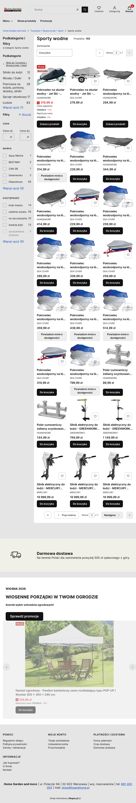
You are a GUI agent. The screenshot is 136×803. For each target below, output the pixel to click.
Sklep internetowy (64, 798)
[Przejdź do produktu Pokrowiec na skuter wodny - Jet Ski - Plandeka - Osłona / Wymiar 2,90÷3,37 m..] (85, 75)
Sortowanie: (43, 45)
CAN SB (13, 168)
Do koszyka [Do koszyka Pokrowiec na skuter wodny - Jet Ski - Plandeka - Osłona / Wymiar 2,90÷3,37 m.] (80, 124)
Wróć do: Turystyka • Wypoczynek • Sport (15, 64)
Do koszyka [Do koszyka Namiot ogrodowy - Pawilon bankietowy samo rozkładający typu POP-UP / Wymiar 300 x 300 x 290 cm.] (26, 709)
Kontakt (7, 769)
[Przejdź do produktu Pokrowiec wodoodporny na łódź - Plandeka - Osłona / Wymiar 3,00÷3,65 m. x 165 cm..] (118, 75)
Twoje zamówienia (58, 740)
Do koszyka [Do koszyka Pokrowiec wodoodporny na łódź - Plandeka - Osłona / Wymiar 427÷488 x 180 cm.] (113, 230)
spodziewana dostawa (16, 233)
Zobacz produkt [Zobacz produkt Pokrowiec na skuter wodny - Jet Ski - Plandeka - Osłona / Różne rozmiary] (49, 124)
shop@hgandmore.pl (75, 787)
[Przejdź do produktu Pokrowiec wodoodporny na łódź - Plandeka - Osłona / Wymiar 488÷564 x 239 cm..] (85, 248)
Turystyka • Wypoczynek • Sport (46, 30)
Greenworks (15, 175)
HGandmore (15, 181)
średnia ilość (16, 224)
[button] (85, 10)
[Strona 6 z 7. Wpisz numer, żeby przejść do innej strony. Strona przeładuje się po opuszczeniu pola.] (116, 53)
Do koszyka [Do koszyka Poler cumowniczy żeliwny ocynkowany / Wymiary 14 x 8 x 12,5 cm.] (113, 392)
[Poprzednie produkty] (66, 515)
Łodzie (16, 102)
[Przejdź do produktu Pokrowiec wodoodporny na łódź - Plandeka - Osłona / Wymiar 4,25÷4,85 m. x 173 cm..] (118, 141)
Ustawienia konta (58, 744)
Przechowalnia (56, 747)
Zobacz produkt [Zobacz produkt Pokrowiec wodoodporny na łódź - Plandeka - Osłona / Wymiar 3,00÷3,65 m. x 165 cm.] (115, 124)
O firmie (7, 766)
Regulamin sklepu (13, 740)
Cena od (8, 130)
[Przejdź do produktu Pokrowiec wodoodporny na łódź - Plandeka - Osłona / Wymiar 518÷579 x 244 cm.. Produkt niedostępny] (52, 300)
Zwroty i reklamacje (14, 747)
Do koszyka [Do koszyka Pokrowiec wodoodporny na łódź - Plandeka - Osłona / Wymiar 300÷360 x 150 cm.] (80, 178)
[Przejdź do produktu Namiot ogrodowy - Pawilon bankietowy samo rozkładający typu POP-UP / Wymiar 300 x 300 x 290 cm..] (69, 654)
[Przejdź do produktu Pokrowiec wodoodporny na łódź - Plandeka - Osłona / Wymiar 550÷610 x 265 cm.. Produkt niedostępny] (85, 300)
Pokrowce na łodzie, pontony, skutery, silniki (16, 87)
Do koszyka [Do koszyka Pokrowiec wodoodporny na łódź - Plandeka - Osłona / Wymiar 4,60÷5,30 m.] (80, 230)
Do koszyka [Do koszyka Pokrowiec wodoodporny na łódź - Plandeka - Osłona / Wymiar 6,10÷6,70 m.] (47, 392)
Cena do (25, 130)
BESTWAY (14, 162)
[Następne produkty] (112, 515)
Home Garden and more (14, 30)
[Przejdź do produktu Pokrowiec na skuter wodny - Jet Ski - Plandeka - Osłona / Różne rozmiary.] (52, 75)
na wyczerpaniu (18, 218)
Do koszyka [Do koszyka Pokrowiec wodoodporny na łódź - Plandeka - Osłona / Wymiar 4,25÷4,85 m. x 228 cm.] (47, 230)
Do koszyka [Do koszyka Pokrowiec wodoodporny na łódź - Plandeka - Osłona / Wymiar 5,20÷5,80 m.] (113, 282)
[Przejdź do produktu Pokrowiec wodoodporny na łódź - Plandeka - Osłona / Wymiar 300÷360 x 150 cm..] (85, 141)
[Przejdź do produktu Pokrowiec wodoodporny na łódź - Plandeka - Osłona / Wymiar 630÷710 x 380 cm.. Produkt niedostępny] (85, 355)
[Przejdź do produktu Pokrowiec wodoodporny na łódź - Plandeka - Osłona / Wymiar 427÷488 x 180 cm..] (118, 196)
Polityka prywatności (15, 744)
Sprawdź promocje (24, 616)
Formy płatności (103, 740)
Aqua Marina (16, 155)
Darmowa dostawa (104, 747)
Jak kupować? (11, 762)
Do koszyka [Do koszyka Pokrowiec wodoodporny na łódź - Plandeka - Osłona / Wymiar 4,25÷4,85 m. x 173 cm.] (113, 178)
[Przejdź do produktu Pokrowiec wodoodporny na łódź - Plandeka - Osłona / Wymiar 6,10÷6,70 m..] (52, 355)
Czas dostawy (102, 744)
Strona (109, 52)
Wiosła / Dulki (16, 78)
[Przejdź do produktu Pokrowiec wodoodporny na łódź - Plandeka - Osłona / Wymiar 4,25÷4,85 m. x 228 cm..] (52, 196)
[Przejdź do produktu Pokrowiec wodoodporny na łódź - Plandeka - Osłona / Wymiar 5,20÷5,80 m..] (118, 248)
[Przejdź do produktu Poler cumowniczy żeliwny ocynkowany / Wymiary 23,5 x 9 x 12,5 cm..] (52, 410)
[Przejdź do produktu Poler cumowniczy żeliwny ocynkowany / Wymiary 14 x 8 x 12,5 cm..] (118, 355)
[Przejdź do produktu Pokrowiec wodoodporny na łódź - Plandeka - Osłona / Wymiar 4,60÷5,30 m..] (85, 196)
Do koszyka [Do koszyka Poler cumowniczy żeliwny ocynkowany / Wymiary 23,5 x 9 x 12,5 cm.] (47, 444)
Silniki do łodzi (16, 72)
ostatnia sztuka (17, 211)
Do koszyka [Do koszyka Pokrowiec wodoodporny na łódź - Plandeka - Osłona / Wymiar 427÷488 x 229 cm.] (47, 282)
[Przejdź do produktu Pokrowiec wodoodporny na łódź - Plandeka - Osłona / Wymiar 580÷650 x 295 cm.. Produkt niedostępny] (118, 300)
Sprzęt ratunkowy (16, 97)
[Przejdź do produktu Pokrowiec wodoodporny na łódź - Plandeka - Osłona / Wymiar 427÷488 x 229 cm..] (52, 248)
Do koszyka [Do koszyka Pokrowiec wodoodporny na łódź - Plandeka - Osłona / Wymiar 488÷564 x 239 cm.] (80, 282)
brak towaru (16, 205)
